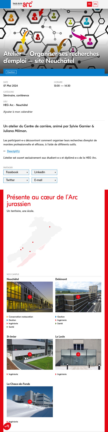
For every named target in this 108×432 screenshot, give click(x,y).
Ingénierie (13, 323)
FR (89, 4)
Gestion (12, 320)
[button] (5, 4)
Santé (11, 327)
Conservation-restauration (21, 316)
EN (95, 4)
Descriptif (12, 151)
